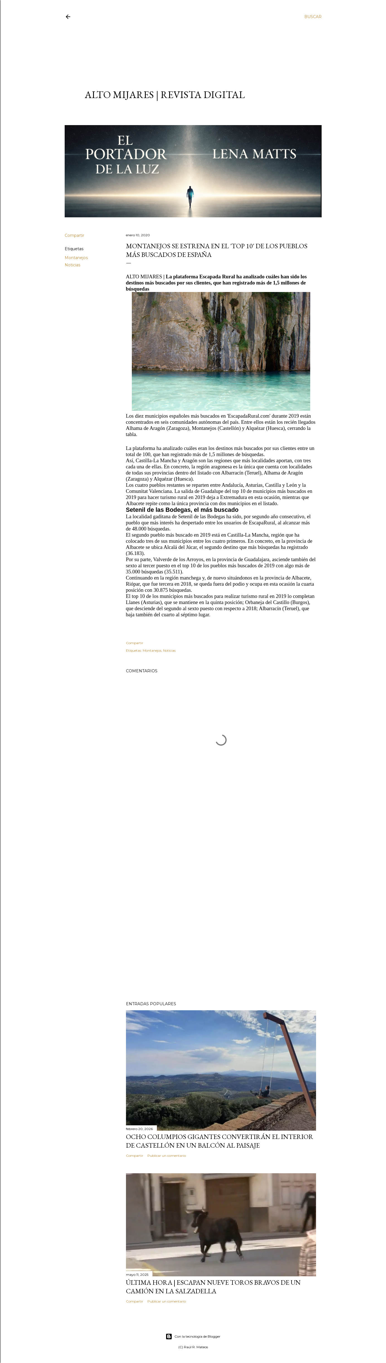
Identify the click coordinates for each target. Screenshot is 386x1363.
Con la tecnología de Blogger (193, 1336)
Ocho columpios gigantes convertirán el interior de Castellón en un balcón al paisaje (219, 1141)
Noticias (72, 264)
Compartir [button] (74, 235)
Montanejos (76, 257)
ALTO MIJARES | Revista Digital (165, 94)
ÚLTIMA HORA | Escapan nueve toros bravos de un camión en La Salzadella (213, 1286)
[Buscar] (313, 16)
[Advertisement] (188, 49)
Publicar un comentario (166, 1155)
